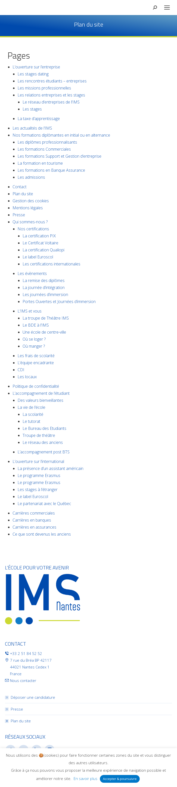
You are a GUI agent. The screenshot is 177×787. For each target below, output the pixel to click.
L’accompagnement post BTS (44, 452)
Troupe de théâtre (39, 435)
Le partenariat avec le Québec (44, 503)
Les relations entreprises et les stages (51, 95)
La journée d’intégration (44, 287)
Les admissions (31, 177)
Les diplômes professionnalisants (47, 142)
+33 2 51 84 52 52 (26, 653)
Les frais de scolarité (36, 355)
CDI (21, 369)
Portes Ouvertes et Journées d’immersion (59, 301)
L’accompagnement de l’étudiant (41, 393)
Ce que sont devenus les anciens (42, 534)
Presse (19, 215)
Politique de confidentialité (36, 386)
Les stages (32, 109)
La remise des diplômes (44, 280)
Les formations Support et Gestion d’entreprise (59, 156)
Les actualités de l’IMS (32, 128)
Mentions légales (28, 208)
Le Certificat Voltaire (40, 243)
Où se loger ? (34, 339)
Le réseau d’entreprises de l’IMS (51, 102)
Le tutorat (31, 421)
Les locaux (27, 376)
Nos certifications (33, 229)
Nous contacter (23, 680)
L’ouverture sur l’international (38, 461)
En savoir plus (85, 778)
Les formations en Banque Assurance (51, 170)
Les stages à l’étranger (38, 489)
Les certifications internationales (51, 264)
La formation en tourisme (40, 163)
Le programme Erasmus (39, 475)
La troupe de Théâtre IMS (46, 318)
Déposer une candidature (33, 697)
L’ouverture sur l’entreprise (36, 67)
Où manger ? (34, 346)
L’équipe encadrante (36, 362)
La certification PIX (39, 236)
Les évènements (32, 273)
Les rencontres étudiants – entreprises (52, 81)
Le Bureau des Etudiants (44, 428)
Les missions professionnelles (44, 88)
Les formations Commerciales (44, 149)
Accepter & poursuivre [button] (120, 778)
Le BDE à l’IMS (36, 325)
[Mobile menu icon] (167, 8)
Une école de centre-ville (44, 332)
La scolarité (33, 414)
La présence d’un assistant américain (50, 468)
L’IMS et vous (30, 311)
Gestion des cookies (31, 201)
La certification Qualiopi (43, 250)
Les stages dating (33, 74)
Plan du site (23, 193)
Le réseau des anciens (43, 442)
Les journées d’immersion (45, 294)
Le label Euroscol (38, 257)
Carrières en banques (32, 520)
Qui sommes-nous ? (30, 222)
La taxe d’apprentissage (39, 118)
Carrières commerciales (34, 513)
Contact (20, 186)
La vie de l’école (31, 407)
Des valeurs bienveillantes (40, 400)
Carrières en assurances (34, 527)
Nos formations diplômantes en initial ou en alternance (61, 135)
